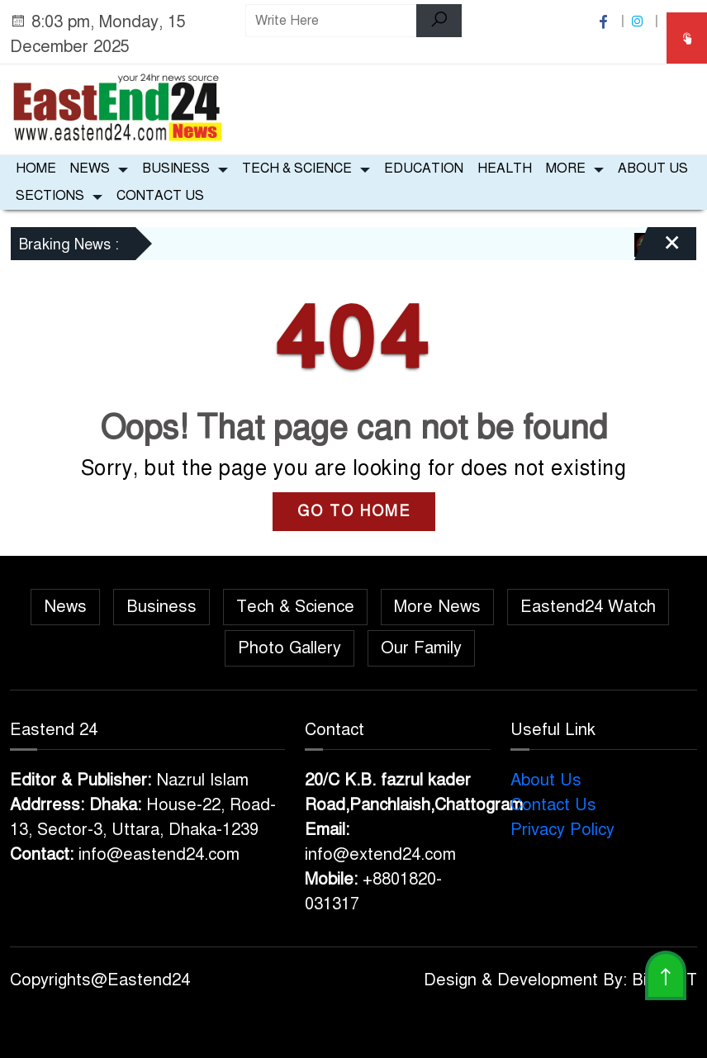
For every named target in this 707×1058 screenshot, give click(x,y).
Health (504, 168)
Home (36, 168)
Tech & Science (297, 168)
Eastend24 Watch (588, 606)
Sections (50, 195)
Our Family (421, 648)
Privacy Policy (562, 829)
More (566, 168)
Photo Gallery (289, 648)
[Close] (657, 249)
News (90, 168)
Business (176, 168)
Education (423, 168)
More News (437, 606)
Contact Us (160, 195)
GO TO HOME (353, 511)
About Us (653, 168)
